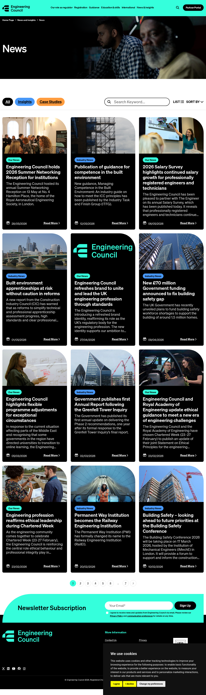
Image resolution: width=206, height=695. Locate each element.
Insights (25, 102)
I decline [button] (130, 684)
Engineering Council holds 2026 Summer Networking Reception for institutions (34, 172)
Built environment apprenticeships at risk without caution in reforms (34, 288)
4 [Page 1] (95, 589)
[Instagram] (24, 674)
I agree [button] (116, 684)
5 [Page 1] (103, 589)
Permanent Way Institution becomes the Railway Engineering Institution (103, 526)
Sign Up (185, 611)
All (7, 102)
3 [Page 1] (88, 589)
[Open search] (177, 8)
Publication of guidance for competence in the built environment (103, 172)
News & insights (145, 7)
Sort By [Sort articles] (195, 102)
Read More (51, 223)
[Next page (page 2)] (133, 589)
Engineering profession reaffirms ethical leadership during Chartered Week (31, 528)
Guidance (94, 7)
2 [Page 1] (80, 589)
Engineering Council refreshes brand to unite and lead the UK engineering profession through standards (100, 293)
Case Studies (52, 102)
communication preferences (140, 621)
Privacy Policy (116, 621)
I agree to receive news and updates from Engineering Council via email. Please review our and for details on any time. (150, 620)
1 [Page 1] (72, 589)
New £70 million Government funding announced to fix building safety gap (170, 291)
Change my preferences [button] (151, 684)
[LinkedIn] (8, 674)
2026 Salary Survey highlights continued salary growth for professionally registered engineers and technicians (170, 177)
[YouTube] (13, 674)
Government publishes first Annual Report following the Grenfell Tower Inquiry (99, 407)
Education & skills (110, 7)
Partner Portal (193, 7)
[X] (3, 674)
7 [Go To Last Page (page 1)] (125, 589)
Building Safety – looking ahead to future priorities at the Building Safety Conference (169, 528)
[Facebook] (19, 674)
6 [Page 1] (110, 589)
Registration (80, 7)
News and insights (26, 20)
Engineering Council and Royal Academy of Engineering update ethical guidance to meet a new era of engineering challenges (170, 412)
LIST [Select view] (178, 102)
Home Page (8, 20)
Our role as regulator (61, 7)
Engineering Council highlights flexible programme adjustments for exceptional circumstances (32, 409)
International (128, 7)
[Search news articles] (137, 102)
